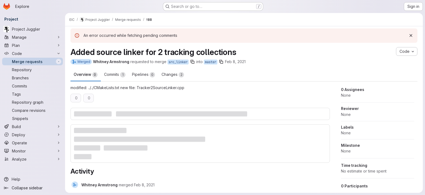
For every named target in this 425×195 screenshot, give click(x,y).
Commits (114, 74)
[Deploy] (32, 134)
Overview (86, 74)
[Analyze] (32, 159)
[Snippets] (32, 118)
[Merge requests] (32, 61)
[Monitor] (32, 151)
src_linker (178, 62)
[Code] (32, 53)
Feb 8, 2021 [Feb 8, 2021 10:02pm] (235, 61)
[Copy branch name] (192, 61)
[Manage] (32, 37)
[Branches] (32, 78)
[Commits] (32, 86)
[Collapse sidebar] (32, 188)
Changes (173, 74)
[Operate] (32, 143)
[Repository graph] (32, 102)
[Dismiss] (411, 35)
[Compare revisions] (32, 110)
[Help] (32, 179)
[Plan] (32, 45)
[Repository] (32, 69)
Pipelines (143, 74)
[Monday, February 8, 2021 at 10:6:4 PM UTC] (144, 185)
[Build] (32, 126)
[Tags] (32, 94)
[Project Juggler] (32, 29)
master (210, 62)
